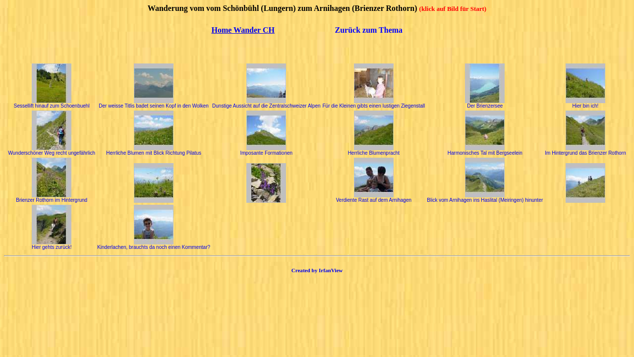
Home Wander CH (243, 30)
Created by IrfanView (317, 270)
